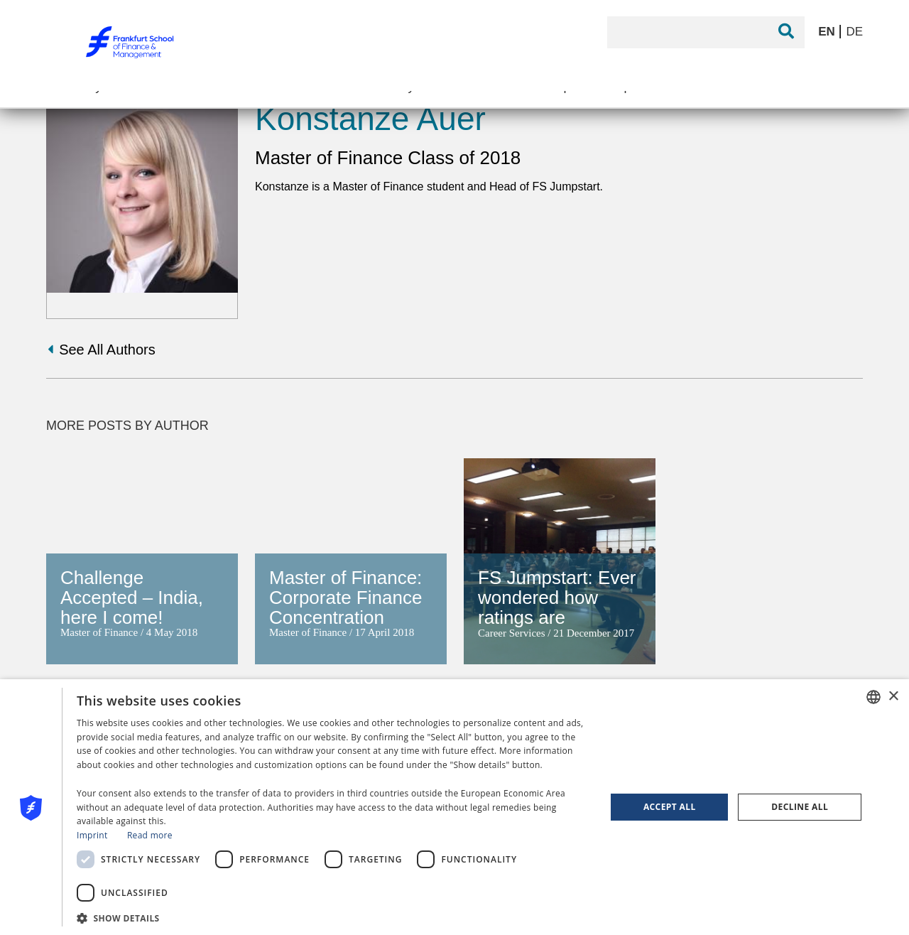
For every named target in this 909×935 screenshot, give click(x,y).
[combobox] (873, 697)
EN (828, 31)
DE (854, 31)
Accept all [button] (669, 807)
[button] (333, 916)
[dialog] (454, 807)
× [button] (893, 696)
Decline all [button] (799, 807)
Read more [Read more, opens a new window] (150, 835)
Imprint (92, 835)
